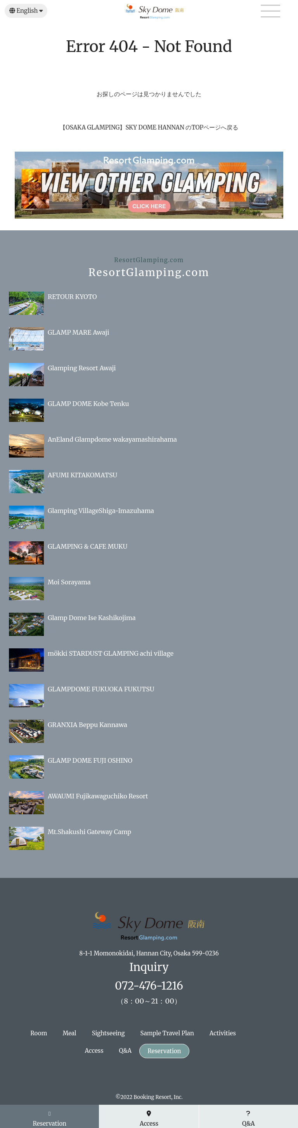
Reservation (164, 1051)
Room (38, 1033)
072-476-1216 (149, 986)
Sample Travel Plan (167, 1033)
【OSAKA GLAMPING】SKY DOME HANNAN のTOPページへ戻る (149, 127)
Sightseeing (108, 1033)
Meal (69, 1033)
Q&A (125, 1051)
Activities (223, 1033)
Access (94, 1051)
